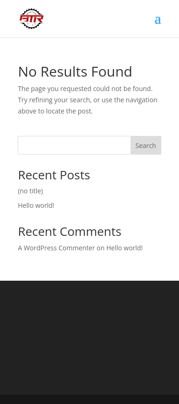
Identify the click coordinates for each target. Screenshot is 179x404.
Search (145, 145)
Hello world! (36, 205)
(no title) (30, 190)
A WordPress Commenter (56, 247)
